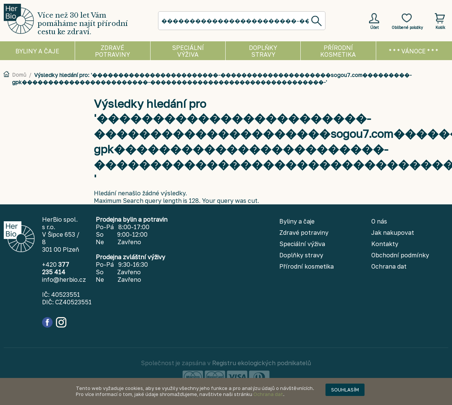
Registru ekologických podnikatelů (261, 363)
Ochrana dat (268, 394)
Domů (19, 74)
